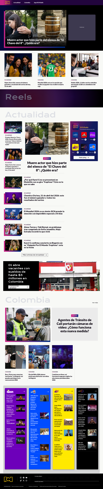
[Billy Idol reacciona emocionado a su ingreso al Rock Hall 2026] (87, 446)
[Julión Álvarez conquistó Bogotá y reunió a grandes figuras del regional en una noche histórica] (39, 403)
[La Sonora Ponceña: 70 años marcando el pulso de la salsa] (63, 398)
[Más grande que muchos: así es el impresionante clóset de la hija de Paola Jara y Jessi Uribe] (39, 435)
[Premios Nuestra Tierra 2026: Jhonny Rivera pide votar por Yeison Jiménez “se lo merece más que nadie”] (13, 126)
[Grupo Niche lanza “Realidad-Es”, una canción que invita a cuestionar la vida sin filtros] (63, 411)
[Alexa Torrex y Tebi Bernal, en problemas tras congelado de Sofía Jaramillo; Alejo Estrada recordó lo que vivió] (13, 229)
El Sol (75, 476)
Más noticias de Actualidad (35, 255)
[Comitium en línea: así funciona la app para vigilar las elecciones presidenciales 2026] (62, 357)
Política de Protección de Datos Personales (48, 486)
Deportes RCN (60, 476)
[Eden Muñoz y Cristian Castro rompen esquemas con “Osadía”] (39, 449)
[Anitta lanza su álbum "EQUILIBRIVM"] (15, 423)
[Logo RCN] (8, 479)
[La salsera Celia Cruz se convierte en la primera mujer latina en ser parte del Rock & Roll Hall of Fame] (63, 451)
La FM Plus (85, 476)
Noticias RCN (48, 476)
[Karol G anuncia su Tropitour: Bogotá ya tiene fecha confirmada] (15, 399)
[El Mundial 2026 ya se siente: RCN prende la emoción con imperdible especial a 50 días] (13, 213)
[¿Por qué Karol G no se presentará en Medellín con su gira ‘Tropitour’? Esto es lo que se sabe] (13, 181)
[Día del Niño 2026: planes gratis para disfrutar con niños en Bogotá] (39, 357)
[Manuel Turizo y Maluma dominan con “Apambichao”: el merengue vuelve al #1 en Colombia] (15, 411)
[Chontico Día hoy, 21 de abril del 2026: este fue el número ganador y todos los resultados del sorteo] (13, 197)
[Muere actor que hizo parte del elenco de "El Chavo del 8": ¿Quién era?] (35, 28)
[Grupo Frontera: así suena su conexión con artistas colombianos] (39, 460)
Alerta (66, 476)
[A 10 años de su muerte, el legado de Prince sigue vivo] (87, 398)
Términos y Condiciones (33, 486)
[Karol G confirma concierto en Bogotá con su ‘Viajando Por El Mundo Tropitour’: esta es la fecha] (13, 245)
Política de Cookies (62, 486)
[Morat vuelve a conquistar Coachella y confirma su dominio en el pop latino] (15, 442)
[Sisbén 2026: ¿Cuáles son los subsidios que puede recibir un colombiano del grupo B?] (84, 65)
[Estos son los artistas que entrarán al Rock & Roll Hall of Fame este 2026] (87, 422)
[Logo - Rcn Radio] (7, 2)
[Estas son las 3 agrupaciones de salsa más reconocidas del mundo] (63, 423)
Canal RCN (37, 476)
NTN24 (42, 479)
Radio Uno (80, 476)
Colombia (27, 2)
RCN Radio (42, 476)
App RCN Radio (38, 2)
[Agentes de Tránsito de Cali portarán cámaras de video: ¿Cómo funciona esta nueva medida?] (28, 324)
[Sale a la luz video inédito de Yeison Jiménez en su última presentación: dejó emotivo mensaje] (39, 419)
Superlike (91, 476)
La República (37, 479)
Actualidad (17, 2)
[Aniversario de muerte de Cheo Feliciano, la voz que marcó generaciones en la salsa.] (63, 436)
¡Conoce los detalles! (18, 287)
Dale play (84, 158)
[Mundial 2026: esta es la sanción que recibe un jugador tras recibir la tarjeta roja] (51, 65)
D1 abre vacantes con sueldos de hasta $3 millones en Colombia (19, 273)
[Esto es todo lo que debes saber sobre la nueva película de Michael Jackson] (87, 410)
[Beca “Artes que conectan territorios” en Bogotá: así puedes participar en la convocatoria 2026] (15, 357)
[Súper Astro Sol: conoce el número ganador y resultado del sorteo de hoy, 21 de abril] (18, 65)
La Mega (70, 476)
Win (46, 479)
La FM (54, 476)
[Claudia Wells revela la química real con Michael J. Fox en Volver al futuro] (87, 435)
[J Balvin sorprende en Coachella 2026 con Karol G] (15, 432)
